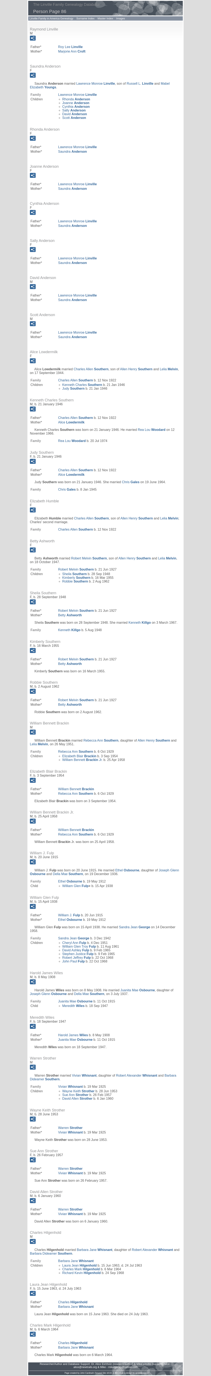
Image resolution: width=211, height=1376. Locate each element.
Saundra (72, 151)
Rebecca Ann (100, 740)
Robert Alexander (136, 1075)
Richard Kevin (81, 1273)
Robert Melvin (89, 558)
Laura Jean (79, 1265)
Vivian (84, 1075)
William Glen (75, 886)
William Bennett (76, 789)
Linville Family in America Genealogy (51, 18)
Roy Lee (70, 47)
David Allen (77, 1098)
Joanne (75, 103)
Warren (70, 1128)
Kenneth (139, 622)
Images (120, 18)
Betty (70, 615)
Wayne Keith (78, 1091)
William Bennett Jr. (82, 760)
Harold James (73, 1035)
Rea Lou (151, 429)
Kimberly (76, 577)
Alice (71, 422)
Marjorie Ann (71, 51)
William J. (69, 915)
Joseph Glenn (48, 994)
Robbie (75, 581)
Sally (74, 110)
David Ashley (75, 950)
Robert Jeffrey (76, 957)
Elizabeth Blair (79, 756)
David (74, 114)
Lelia (169, 369)
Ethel (127, 870)
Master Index (105, 18)
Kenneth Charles (82, 385)
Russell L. (140, 83)
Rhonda (76, 99)
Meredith (73, 1006)
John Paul (73, 961)
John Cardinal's (87, 1373)
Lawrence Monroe (95, 83)
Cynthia (76, 106)
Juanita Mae (137, 990)
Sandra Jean (134, 927)
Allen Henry (136, 369)
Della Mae (68, 874)
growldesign (140, 1373)
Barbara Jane (95, 1250)
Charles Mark (81, 1269)
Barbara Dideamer (51, 1253)
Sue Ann (75, 1095)
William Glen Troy (79, 946)
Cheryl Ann (74, 943)
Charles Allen (91, 369)
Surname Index (85, 18)
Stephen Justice (78, 954)
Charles (72, 1302)
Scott (74, 118)
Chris (130, 482)
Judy (73, 388)
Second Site (100, 1373)
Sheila (74, 574)
